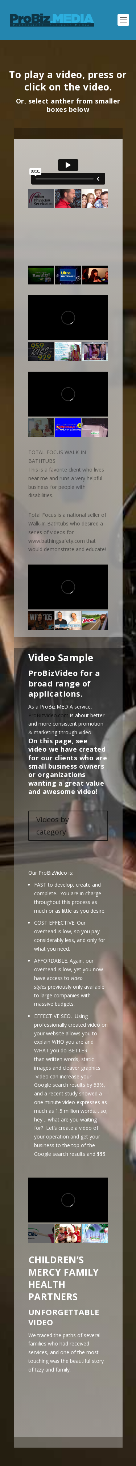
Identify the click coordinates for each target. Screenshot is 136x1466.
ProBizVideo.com (48, 715)
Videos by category (52, 826)
